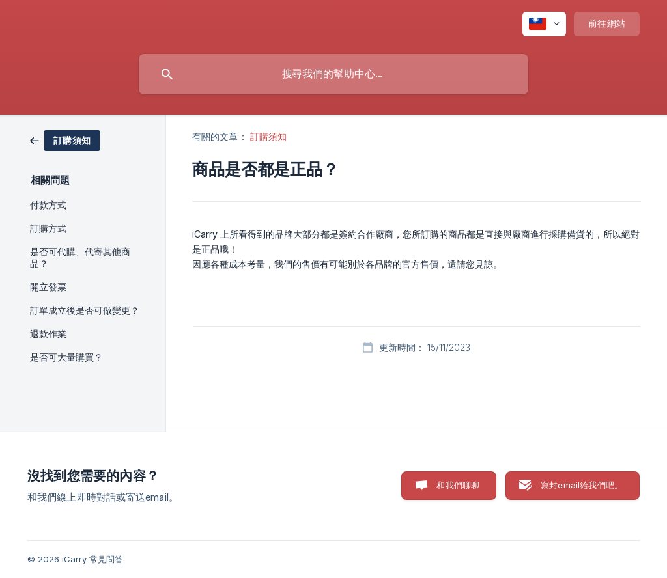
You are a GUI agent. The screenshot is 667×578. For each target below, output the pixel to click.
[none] (544, 24)
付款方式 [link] (48, 205)
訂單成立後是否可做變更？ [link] (84, 310)
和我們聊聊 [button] (457, 485)
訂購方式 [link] (48, 228)
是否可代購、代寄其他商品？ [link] (80, 258)
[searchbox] (333, 74)
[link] (65, 139)
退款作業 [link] (48, 334)
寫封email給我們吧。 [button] (582, 485)
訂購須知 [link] (268, 136)
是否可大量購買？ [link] (66, 357)
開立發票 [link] (48, 287)
